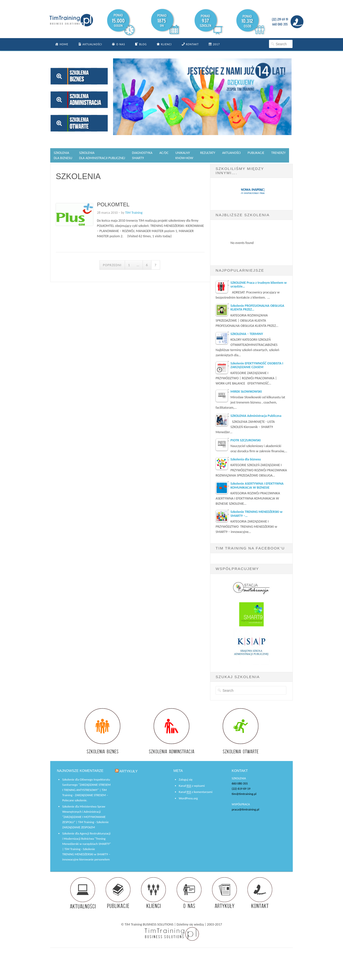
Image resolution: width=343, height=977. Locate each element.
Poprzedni (112, 265)
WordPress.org (188, 798)
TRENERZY (278, 153)
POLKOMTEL (113, 205)
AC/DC (164, 153)
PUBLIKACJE (256, 153)
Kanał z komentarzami (195, 792)
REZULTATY (207, 153)
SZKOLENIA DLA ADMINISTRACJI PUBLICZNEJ (102, 155)
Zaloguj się (185, 779)
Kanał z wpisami (192, 786)
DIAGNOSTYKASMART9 (142, 155)
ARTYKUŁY (129, 771)
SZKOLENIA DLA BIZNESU (63, 155)
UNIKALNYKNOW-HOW (184, 155)
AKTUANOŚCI (231, 153)
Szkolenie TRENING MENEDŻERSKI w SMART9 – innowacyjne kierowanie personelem (86, 854)
